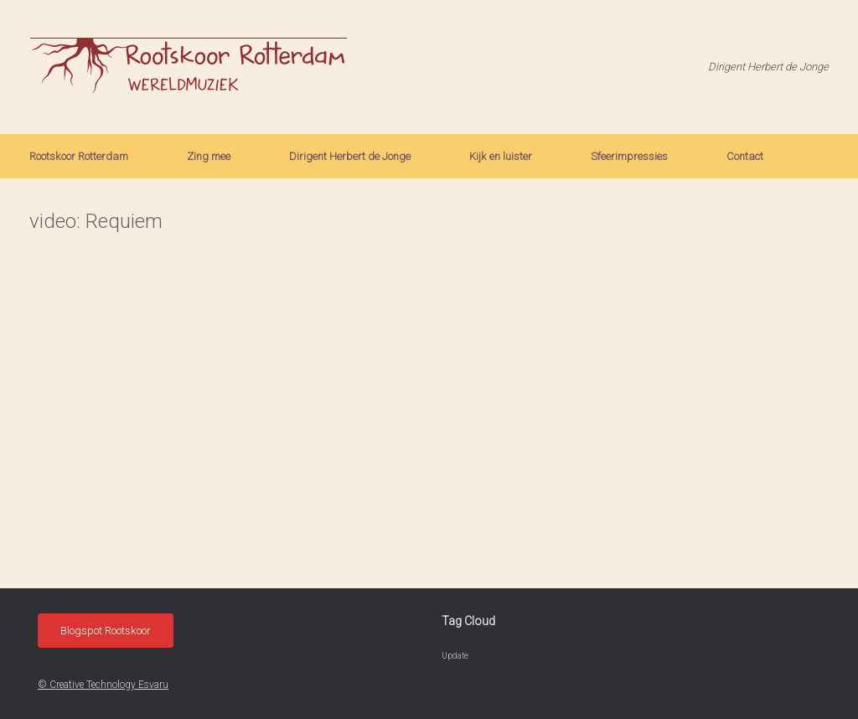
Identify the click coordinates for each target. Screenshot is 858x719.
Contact (744, 156)
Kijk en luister (500, 156)
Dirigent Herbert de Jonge (350, 156)
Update (455, 655)
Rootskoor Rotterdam (78, 156)
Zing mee (208, 156)
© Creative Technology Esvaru (103, 685)
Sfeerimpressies (629, 156)
